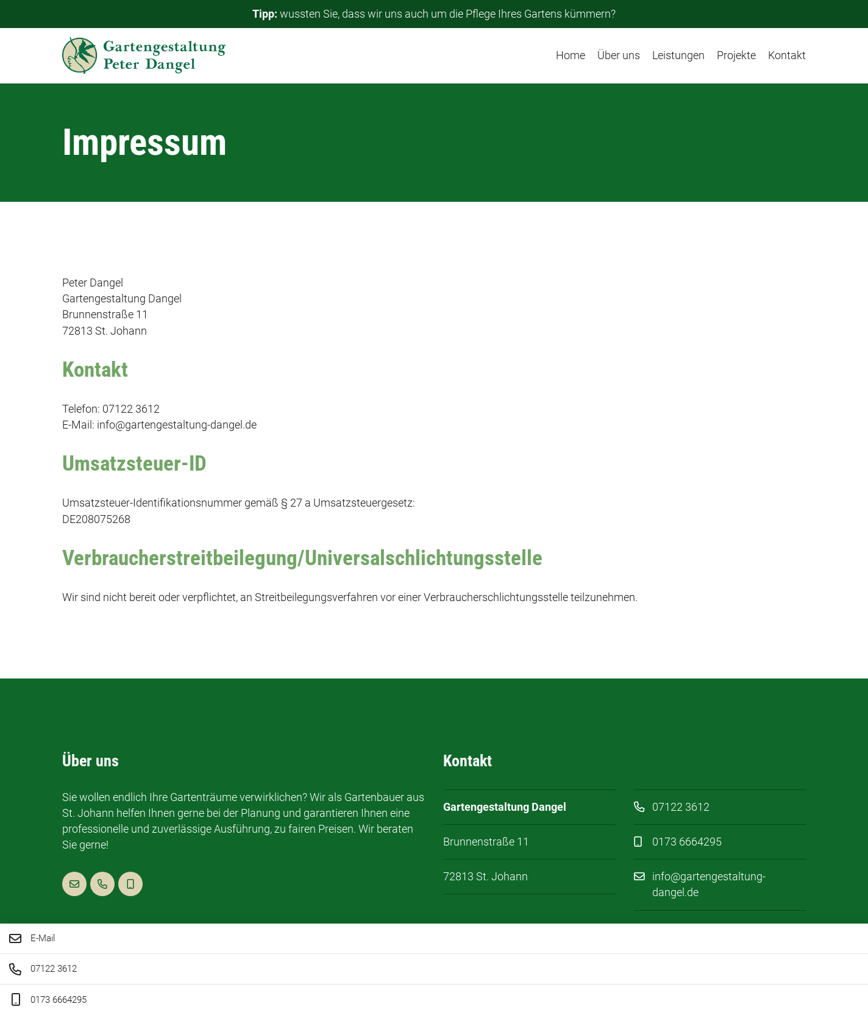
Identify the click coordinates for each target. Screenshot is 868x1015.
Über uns (618, 55)
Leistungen (678, 55)
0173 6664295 (687, 842)
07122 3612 (681, 807)
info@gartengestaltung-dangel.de (709, 885)
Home (570, 55)
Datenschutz (785, 990)
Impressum (737, 990)
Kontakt (787, 55)
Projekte (736, 55)
